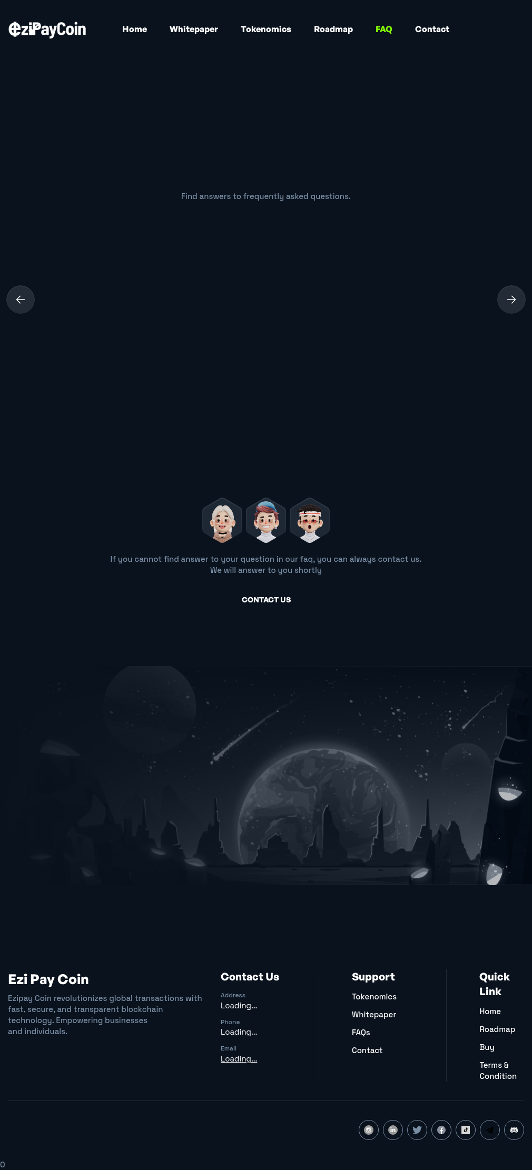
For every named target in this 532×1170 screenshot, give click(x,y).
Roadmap (333, 29)
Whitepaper (194, 29)
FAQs (361, 1032)
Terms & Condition (498, 1070)
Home (134, 29)
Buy (486, 1047)
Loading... (239, 1005)
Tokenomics (266, 29)
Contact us (266, 599)
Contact (432, 29)
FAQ (384, 29)
